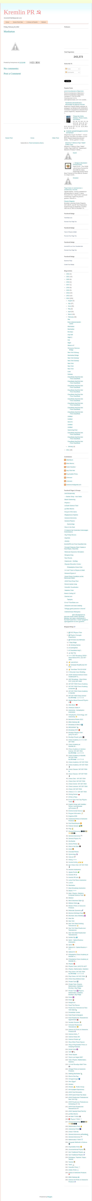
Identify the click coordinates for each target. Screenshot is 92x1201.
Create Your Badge (69, 264)
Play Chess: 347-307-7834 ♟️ (77, 976)
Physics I (67, 502)
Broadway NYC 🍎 (74, 730)
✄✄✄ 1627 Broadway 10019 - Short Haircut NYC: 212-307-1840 (77, 657)
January (70, 446)
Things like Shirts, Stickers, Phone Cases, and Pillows (80, 117)
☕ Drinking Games (74, 645)
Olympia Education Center (72, 564)
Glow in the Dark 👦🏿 (74, 846)
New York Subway (73, 352)
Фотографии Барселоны (76, 1089)
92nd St (70, 422)
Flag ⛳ (70, 828)
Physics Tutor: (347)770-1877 (77, 966)
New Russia (68, 558)
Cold (69, 371)
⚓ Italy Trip (72, 653)
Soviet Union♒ (73, 1049)
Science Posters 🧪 (74, 1039)
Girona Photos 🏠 (73, 844)
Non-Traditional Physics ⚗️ (76, 1155)
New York (70, 363)
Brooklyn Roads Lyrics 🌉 (76, 737)
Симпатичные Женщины (72, 612)
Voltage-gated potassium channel (74, 608)
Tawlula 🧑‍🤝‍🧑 (71, 1162)
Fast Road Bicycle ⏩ (75, 823)
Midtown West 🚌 (73, 903)
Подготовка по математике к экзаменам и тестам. (73, 189)
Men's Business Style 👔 (76, 900)
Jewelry (66, 541)
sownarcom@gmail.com (73, 484)
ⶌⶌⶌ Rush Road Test (71, 581)
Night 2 (70, 337)
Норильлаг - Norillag (70, 561)
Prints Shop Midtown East (76, 979)
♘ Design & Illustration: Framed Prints (80, 163)
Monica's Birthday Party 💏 (76, 913)
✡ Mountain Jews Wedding (76, 672)
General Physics (69, 521)
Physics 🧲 (71, 964)
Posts (68, 69)
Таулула (69, 599)
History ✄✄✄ (72, 859)
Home (7, 22)
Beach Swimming (69, 499)
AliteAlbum (69, 460)
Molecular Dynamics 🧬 (75, 910)
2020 (68, 279)
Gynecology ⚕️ (73, 854)
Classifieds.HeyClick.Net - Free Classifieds (75, 377)
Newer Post (9, 138)
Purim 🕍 (71, 1000)
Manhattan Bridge (73, 355)
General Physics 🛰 (74, 838)
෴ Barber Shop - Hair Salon (73, 496)
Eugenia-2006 (72, 816)
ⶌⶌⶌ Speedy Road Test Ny (77, 1111)
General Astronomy (70, 518)
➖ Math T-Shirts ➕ (74, 1116)
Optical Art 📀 (72, 952)
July (69, 303)
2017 (68, 284)
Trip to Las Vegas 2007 (75, 1057)
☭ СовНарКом (73, 648)
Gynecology (70, 524)
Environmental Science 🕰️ (76, 811)
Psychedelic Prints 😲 (75, 1147)
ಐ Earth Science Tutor (71, 505)
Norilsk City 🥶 (73, 937)
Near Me (71, 918)
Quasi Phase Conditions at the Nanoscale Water (73, 577)
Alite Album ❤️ (73, 705)
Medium (70, 898)
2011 (68, 450)
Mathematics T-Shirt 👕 (75, 1139)
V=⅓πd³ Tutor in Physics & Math (74, 570)
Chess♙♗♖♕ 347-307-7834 (77, 792)
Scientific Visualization (71, 587)
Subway (70, 374)
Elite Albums (70, 463)
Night (69, 343)
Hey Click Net (70, 470)
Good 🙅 (71, 849)
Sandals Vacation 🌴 (74, 1022)
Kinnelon (75, 178)
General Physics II (70, 573)
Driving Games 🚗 (74, 794)
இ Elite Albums (69, 509)
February (71, 317)
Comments (69, 72)
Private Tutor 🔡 (73, 981)
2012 (68, 298)
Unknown (69, 477)
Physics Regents (69, 201)
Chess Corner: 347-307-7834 (77, 784)
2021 (68, 276)
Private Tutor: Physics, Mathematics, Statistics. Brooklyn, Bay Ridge (75, 986)
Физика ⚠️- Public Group (76, 1087)
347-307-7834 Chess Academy (78, 684)
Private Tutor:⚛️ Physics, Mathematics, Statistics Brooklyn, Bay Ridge (76, 992)
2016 (68, 287)
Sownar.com (68, 596)
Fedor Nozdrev (71, 467)
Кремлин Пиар (68, 260)
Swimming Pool (72, 430)
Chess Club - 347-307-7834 (77, 778)
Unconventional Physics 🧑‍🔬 (76, 1149)
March (70, 314)
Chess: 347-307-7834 (75, 789)
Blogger (49, 1197)
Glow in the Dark (69, 527)
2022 (68, 274)
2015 (68, 290)
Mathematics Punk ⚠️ (75, 1126)
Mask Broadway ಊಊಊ (76, 888)
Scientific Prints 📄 (74, 1167)
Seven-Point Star (18, 22)
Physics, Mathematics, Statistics (78, 969)
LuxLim (70, 882)
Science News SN (74, 1037)
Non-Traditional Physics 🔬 (76, 1152)
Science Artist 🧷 (73, 1034)
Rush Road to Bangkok (75, 1015)
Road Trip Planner (74, 1005)
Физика (70, 1084)
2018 (68, 282)
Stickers (43, 22)
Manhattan (71, 326)
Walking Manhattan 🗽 (75, 1073)
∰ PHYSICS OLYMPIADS (76, 640)
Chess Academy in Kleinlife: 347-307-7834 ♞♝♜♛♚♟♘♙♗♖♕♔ (77, 757)
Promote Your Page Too (70, 221)
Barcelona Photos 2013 (75, 719)
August (70, 300)
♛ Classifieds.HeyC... (75, 650)
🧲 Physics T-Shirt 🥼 (75, 1119)
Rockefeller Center (74, 1012)
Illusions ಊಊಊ (74, 869)
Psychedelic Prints (72, 474)
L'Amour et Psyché (32, 22)
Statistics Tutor (69, 590)
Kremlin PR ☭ (22, 12)
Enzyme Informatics (70, 512)
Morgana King (68, 555)
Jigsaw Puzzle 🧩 (73, 872)
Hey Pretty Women (70, 535)
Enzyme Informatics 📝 (75, 813)
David (74, 153)
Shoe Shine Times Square (76, 1042)
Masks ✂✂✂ (72, 890)
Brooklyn (70, 332)
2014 (68, 293)
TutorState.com (68, 217)
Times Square (72, 1054)
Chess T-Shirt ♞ (73, 1131)
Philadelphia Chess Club (74, 567)
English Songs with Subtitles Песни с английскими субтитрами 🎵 (77, 806)
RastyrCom (71, 1002)
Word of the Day (73, 1076)
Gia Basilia (71, 841)
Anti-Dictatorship (69, 493)
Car (69, 340)
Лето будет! (72, 1081)
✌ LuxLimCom (73, 662)
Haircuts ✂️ (72, 857)
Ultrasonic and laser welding (73, 605)
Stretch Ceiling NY (70, 593)
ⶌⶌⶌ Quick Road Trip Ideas (77, 1095)
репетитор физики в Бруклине (74, 91)
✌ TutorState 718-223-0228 (77, 669)
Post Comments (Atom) (36, 143)
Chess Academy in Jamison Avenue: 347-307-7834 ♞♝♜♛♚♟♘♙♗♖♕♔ (77, 751)
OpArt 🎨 (71, 944)
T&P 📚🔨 (71, 1052)
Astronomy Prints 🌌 (74, 1129)
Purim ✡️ (71, 997)
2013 (68, 295)
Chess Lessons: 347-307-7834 (77, 786)
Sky (69, 319)
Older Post (55, 138)
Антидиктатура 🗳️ (74, 1079)
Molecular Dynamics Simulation (74, 552)
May (69, 309)
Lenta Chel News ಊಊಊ (77, 880)
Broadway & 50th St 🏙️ (75, 724)
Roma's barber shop (70, 584)
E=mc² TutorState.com (71, 602)
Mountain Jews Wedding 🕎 (77, 915)
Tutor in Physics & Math (70, 232)
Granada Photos (73, 852)
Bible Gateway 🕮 (73, 722)
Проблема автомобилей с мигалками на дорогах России (75, 103)
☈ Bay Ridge (72, 642)
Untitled (70, 416)
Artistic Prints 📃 (73, 1170)
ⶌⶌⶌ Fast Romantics (75, 1092)
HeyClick (67, 538)
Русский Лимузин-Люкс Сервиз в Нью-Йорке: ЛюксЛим (75, 548)
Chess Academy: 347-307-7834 (78, 762)
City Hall (70, 334)
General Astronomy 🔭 (75, 836)
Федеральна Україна (71, 515)
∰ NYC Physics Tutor (75, 632)
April (69, 311)
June (69, 306)
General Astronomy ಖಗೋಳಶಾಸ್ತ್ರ (78, 1134)
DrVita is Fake (72, 797)
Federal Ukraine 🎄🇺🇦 (75, 826)
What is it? (71, 345)
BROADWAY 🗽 (73, 727)
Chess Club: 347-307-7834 (76, 781)
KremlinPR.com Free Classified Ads (73, 246)
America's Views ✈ (74, 707)
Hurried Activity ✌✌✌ (75, 862)
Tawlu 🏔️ (71, 1164)
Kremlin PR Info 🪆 (74, 877)
